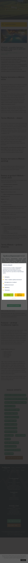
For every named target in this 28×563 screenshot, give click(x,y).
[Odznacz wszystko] (24, 264)
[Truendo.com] (14, 298)
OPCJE (8, 294)
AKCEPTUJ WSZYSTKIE (19, 295)
